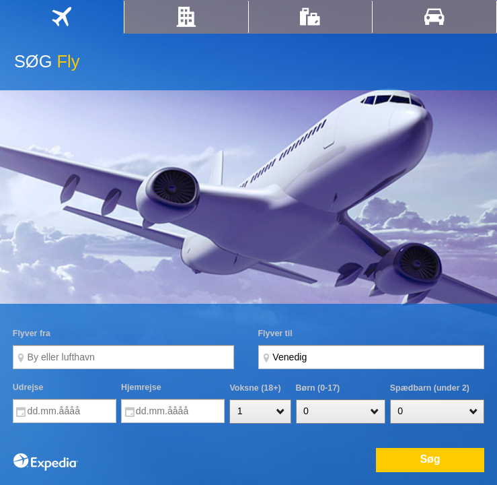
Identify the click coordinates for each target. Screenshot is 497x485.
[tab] (62, 17)
